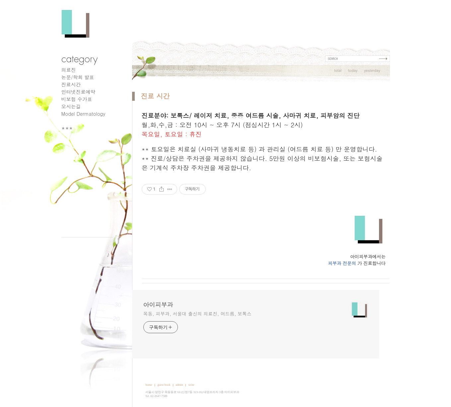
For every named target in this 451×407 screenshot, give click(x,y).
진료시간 (71, 84)
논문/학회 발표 (77, 76)
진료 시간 (155, 96)
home (149, 384)
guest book (163, 384)
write (191, 384)
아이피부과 (158, 305)
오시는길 (71, 106)
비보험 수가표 (76, 98)
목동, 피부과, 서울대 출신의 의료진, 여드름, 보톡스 (197, 313)
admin (179, 384)
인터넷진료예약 (78, 91)
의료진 (68, 69)
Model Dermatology (83, 113)
